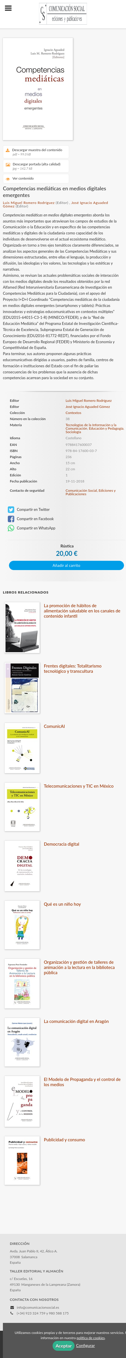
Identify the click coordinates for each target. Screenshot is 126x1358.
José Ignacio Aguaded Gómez (88, 406)
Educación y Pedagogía (106, 428)
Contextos (73, 413)
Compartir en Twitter (29, 509)
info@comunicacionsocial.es (38, 1307)
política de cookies (91, 1338)
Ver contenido (20, 178)
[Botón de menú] (10, 8)
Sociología (73, 432)
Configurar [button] (85, 1345)
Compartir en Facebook (31, 519)
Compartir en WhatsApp (31, 528)
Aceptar (63, 1345)
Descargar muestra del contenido (34, 152)
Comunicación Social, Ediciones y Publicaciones (91, 492)
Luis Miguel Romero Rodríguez (29, 202)
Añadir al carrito (66, 565)
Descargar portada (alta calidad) (34, 166)
